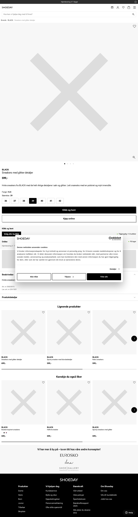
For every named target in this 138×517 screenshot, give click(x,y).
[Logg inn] (118, 7)
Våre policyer (78, 495)
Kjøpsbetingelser (53, 499)
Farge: (6, 192)
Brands (3, 20)
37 (15, 201)
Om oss (104, 491)
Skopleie (21, 511)
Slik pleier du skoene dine (81, 511)
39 (33, 201)
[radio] (6, 201)
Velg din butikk (11, 234)
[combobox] (67, 14)
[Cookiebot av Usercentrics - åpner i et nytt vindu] (110, 238)
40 (42, 201)
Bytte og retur (51, 495)
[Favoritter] (123, 7)
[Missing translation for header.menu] (135, 7)
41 (51, 201)
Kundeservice (51, 491)
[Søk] (133, 14)
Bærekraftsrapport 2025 (80, 504)
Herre (20, 495)
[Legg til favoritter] (134, 26)
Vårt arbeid (77, 491)
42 (60, 201)
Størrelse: (6, 195)
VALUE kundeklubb (109, 495)
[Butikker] (112, 7)
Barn (20, 499)
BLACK (10, 20)
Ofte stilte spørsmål (54, 507)
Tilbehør (21, 507)
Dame (20, 491)
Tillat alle (104, 277)
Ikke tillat (34, 277)
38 (24, 201)
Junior (21, 503)
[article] (23, 336)
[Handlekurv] (129, 7)
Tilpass (69, 277)
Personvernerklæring (54, 503)
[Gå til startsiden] (7, 7)
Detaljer (113, 269)
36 (6, 201)
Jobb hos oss (106, 499)
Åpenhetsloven (79, 499)
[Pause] (136, 2)
